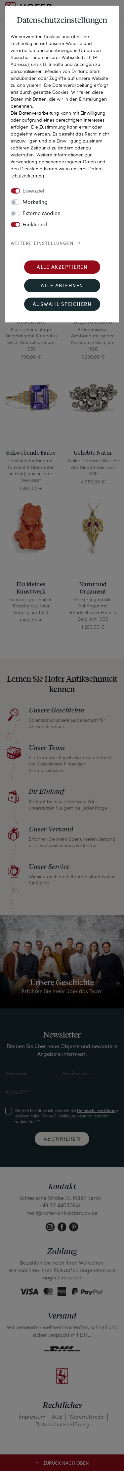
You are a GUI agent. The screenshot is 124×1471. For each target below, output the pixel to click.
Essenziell (34, 191)
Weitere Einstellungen (42, 243)
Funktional (34, 225)
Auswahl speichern (62, 304)
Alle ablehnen (62, 286)
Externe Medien (41, 213)
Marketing (35, 202)
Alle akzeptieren (62, 267)
